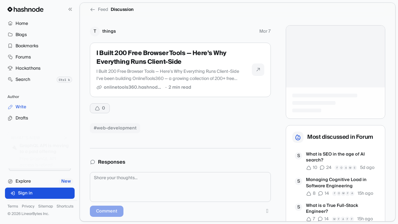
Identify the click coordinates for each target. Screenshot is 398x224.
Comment (106, 211)
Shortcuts (65, 206)
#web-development (115, 128)
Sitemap (45, 206)
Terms (12, 206)
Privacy (28, 206)
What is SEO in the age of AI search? (335, 158)
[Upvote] (100, 108)
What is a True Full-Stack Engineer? (332, 209)
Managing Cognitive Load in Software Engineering (336, 183)
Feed (99, 10)
